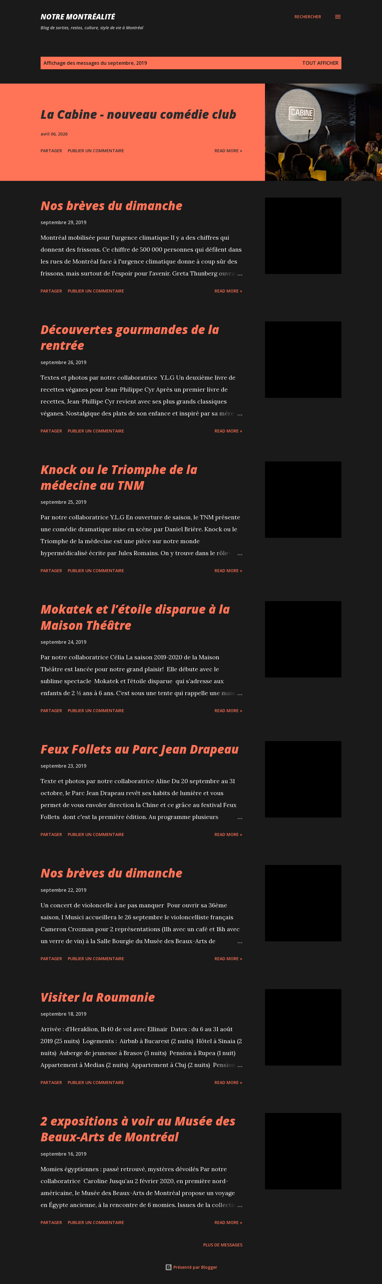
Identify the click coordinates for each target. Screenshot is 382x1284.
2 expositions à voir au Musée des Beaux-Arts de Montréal (138, 1129)
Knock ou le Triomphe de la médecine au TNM (119, 477)
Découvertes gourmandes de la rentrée (130, 337)
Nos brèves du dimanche (111, 205)
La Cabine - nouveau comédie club (138, 114)
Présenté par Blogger (191, 1267)
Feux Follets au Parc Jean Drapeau (140, 749)
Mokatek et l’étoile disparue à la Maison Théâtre (135, 617)
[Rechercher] (308, 16)
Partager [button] (51, 150)
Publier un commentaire (96, 150)
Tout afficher (320, 63)
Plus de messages (222, 1245)
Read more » (228, 150)
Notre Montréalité (78, 16)
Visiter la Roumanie (98, 997)
